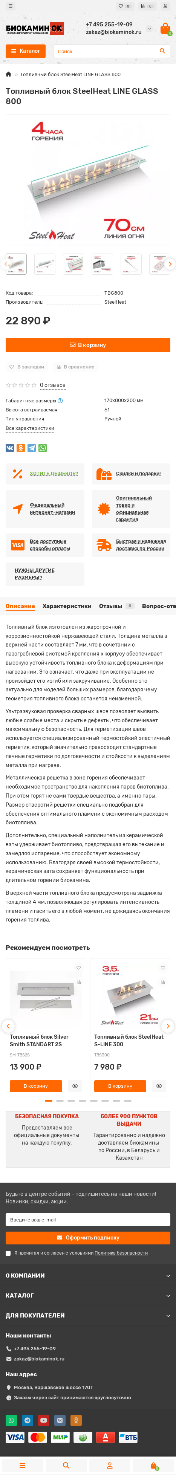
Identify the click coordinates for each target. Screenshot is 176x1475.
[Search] (111, 51)
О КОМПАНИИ (88, 1275)
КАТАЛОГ (88, 1295)
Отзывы (117, 606)
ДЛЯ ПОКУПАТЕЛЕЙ (88, 1315)
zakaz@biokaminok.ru (39, 1359)
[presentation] (6, 264)
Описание (20, 606)
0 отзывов (53, 385)
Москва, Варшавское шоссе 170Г (53, 1387)
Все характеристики (30, 428)
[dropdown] (10, 6)
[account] (165, 6)
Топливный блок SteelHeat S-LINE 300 (129, 1041)
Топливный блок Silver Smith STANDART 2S (39, 1041)
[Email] (88, 1219)
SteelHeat (115, 302)
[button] (48, 1101)
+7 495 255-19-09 (35, 1348)
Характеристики (67, 606)
